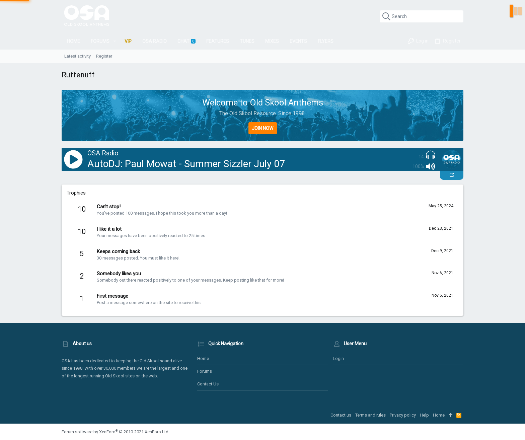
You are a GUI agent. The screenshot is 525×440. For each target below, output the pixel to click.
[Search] (421, 16)
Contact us (208, 383)
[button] (114, 41)
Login (338, 358)
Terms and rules (370, 415)
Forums (204, 371)
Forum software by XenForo (115, 431)
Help (424, 415)
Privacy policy (403, 415)
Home (203, 358)
